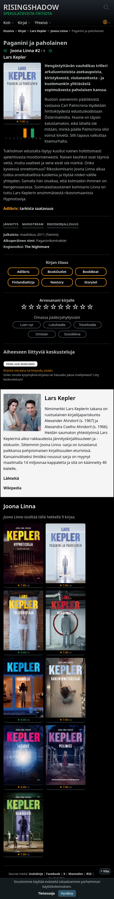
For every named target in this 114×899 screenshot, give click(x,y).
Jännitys (11, 224)
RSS (89, 874)
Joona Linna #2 (25, 50)
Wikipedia (13, 488)
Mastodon (76, 874)
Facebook (53, 874)
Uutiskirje (36, 874)
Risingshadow (31, 9)
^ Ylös (105, 871)
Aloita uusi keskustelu (20, 364)
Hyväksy (67, 893)
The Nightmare (37, 246)
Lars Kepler (15, 57)
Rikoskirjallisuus (62, 224)
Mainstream (33, 224)
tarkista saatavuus (36, 208)
